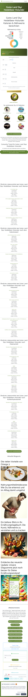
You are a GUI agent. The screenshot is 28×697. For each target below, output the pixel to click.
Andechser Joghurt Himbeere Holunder (14, 208)
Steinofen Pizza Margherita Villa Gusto (14, 347)
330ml (11, 678)
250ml (7, 678)
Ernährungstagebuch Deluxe (7, 1)
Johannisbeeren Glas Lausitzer (14, 235)
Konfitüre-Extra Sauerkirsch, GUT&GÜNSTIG (14, 329)
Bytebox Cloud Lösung (15, 637)
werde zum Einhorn (14, 101)
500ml (15, 678)
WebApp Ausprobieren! (15, 621)
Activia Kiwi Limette (14, 273)
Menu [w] (25, 1)
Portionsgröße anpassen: (14, 57)
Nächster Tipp (15, 648)
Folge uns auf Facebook (15, 627)
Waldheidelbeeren (14, 263)
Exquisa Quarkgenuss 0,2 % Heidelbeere (14, 254)
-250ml (20, 678)
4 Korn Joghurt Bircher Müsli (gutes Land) (14, 198)
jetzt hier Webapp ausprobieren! (14, 91)
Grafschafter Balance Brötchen (14, 375)
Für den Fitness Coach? (15, 631)
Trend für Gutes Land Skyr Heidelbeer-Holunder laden (14, 152)
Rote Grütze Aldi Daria (14, 299)
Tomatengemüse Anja (14, 356)
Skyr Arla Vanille (14, 244)
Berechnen (15, 659)
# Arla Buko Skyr (14, 189)
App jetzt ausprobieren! (14, 133)
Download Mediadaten (15, 634)
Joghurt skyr (14, 385)
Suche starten (15, 624)
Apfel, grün (14, 309)
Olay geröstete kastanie (14, 290)
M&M (14, 366)
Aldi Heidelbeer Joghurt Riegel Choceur (14, 217)
